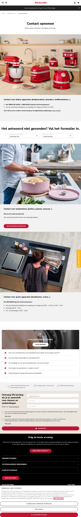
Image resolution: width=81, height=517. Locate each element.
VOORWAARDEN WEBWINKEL (40, 464)
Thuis (3, 13)
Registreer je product (41, 451)
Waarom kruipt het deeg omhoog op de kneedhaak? (23, 373)
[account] (74, 3)
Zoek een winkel (10, 478)
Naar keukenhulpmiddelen (16, 226)
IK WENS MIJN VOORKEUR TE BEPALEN (39, 505)
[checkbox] (3, 412)
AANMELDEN (40, 428)
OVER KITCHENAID (40, 470)
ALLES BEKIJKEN (40, 344)
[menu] (3, 3)
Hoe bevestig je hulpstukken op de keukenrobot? (22, 358)
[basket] (78, 3)
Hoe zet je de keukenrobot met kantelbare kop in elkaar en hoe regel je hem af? (32, 353)
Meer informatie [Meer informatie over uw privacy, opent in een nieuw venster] (58, 500)
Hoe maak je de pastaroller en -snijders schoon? (22, 368)
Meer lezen (8, 416)
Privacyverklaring (14, 407)
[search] (6, 3)
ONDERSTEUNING (40, 458)
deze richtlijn (56, 111)
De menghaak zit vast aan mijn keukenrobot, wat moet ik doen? (27, 363)
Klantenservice (12, 13)
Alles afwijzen (39, 510)
